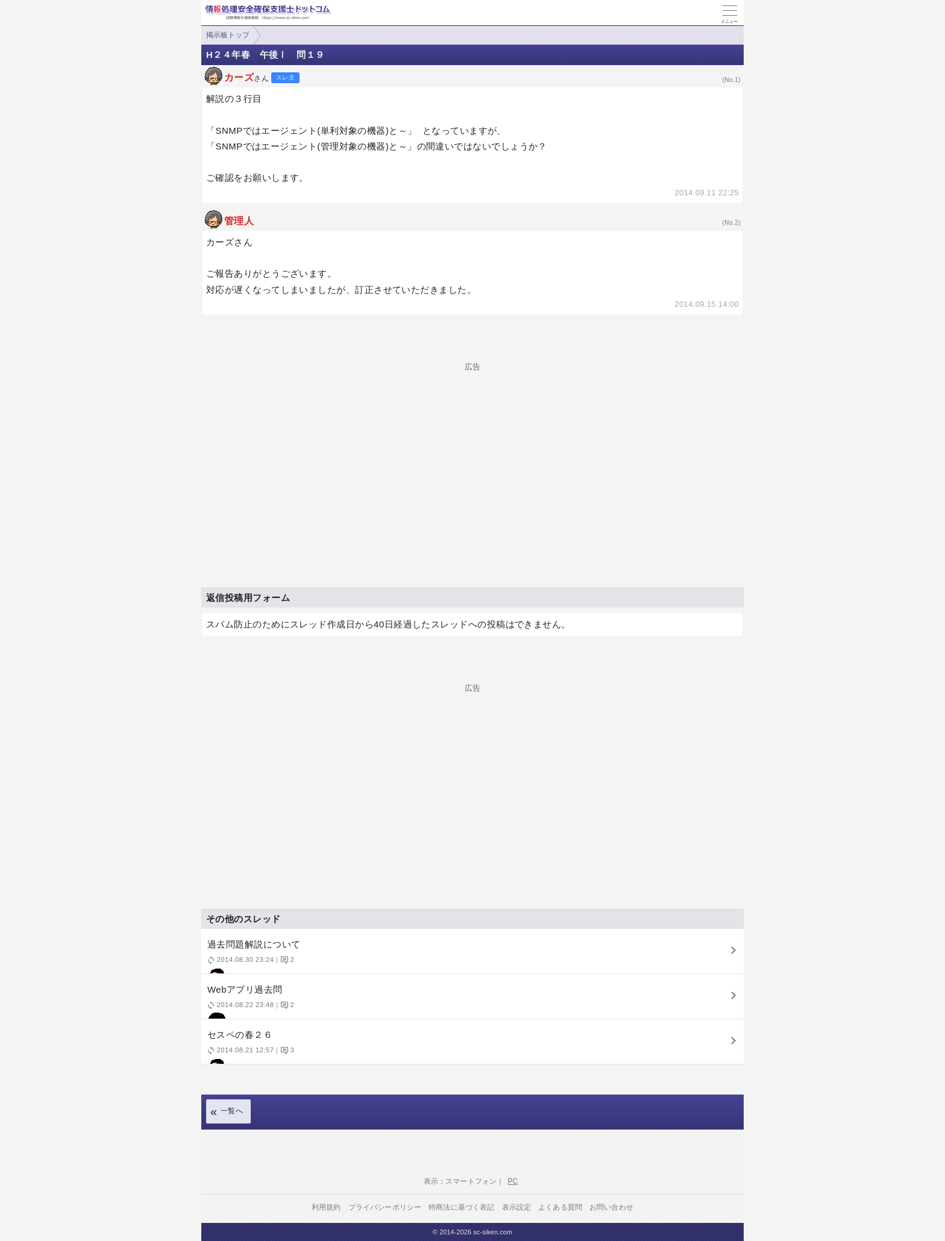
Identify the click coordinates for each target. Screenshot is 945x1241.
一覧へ (232, 1111)
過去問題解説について (471, 956)
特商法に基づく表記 (461, 1207)
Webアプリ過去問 (471, 1001)
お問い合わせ (611, 1207)
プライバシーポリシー (385, 1207)
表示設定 (517, 1207)
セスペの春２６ (471, 1046)
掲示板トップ (228, 35)
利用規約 (326, 1207)
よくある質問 (560, 1207)
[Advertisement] (472, 455)
